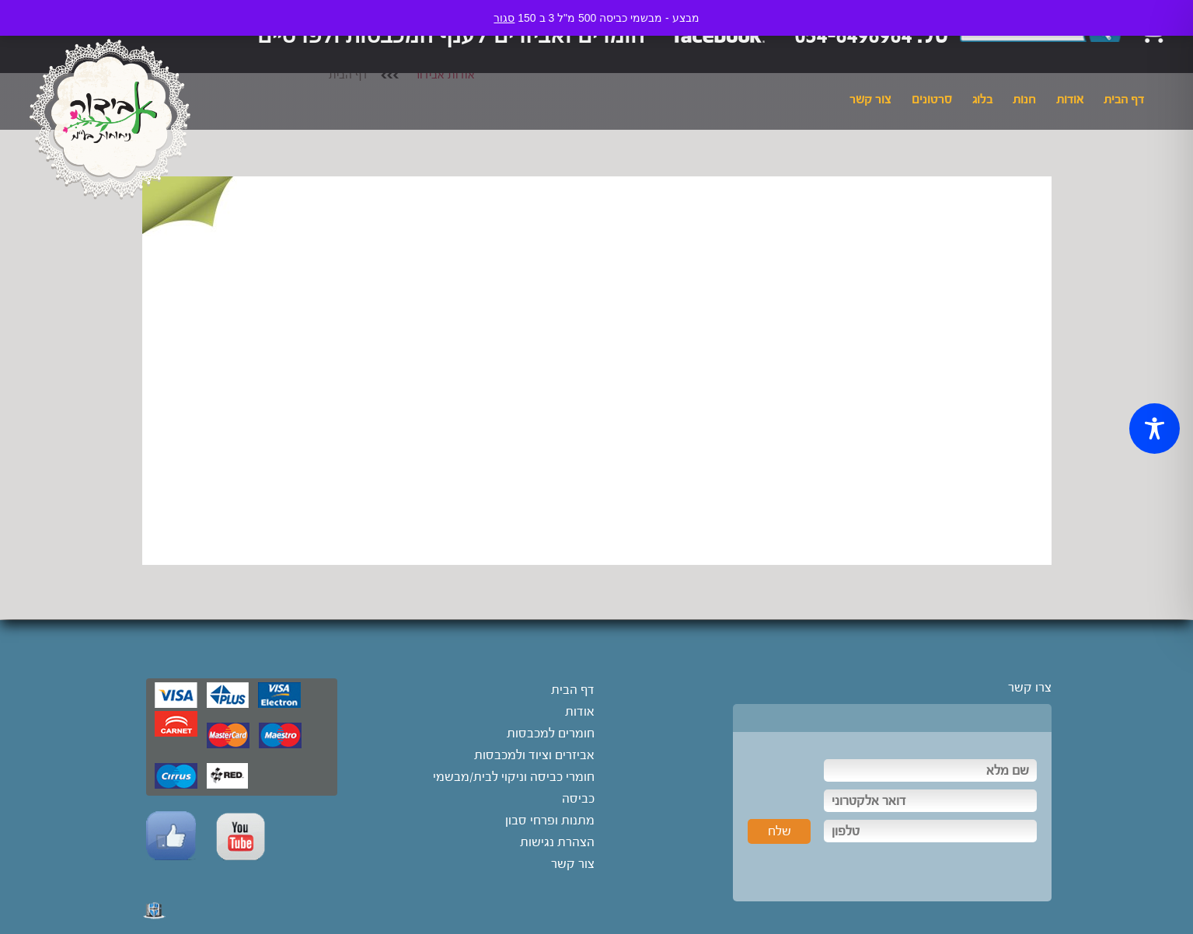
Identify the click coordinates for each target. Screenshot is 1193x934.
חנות (1024, 99)
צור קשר (870, 99)
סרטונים (932, 99)
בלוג (982, 99)
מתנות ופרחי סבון (550, 820)
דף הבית (1124, 99)
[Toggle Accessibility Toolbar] (1154, 428)
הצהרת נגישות (557, 842)
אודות (1069, 99)
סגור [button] (504, 18)
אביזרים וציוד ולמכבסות (534, 755)
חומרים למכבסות (551, 733)
